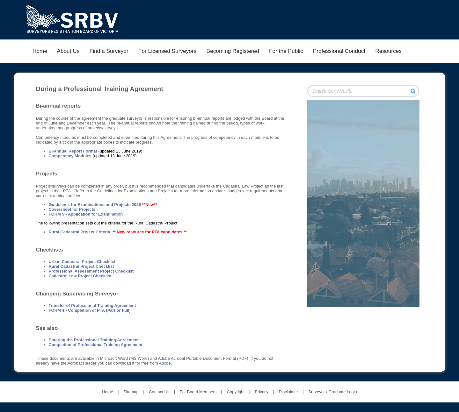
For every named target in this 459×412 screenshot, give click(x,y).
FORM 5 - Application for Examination (85, 214)
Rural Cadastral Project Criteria (79, 232)
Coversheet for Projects (71, 209)
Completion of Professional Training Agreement (95, 344)
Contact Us (159, 391)
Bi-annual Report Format (72, 151)
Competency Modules (69, 155)
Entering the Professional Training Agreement (93, 339)
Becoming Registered (232, 51)
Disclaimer (288, 391)
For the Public (286, 51)
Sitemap (131, 391)
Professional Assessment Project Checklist (91, 271)
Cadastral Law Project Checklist (79, 275)
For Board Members (198, 391)
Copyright (236, 391)
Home (39, 51)
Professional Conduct (339, 51)
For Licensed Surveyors (167, 51)
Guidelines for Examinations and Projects (90, 204)
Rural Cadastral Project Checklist (81, 266)
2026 (136, 204)
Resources (388, 51)
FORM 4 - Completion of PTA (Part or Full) (89, 310)
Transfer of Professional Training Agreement (92, 305)
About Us (68, 51)
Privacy (262, 391)
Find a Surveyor (108, 51)
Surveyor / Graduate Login (332, 391)
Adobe (165, 363)
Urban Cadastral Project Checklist (81, 261)
